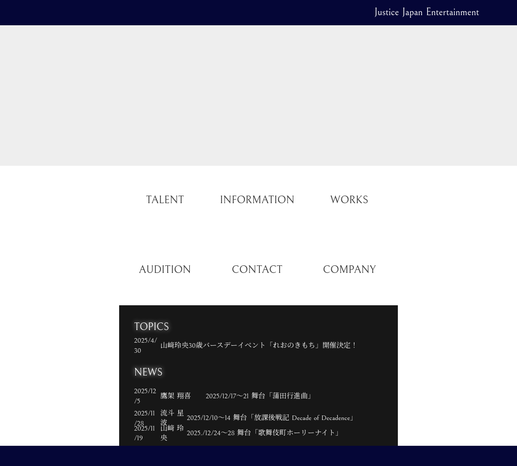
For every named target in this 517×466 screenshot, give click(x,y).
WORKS (349, 200)
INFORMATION (257, 200)
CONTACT (257, 270)
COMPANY (349, 270)
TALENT (165, 200)
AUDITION (165, 270)
